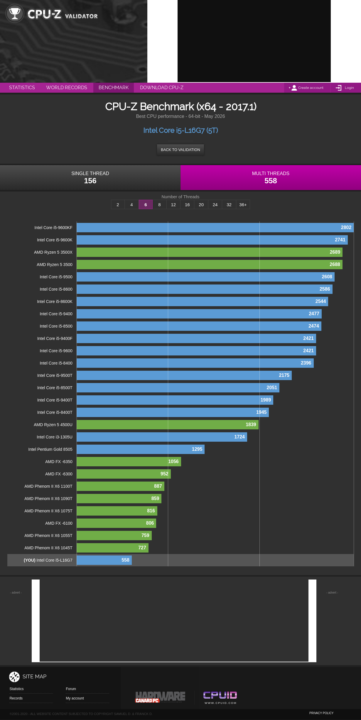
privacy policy (321, 713)
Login (349, 88)
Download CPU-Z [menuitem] (161, 87)
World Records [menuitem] (66, 87)
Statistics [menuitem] (22, 87)
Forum (71, 689)
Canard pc (160, 699)
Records (16, 698)
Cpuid (220, 699)
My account (75, 698)
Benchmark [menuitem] (114, 87)
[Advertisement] (254, 41)
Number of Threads (181, 196)
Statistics (16, 689)
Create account (310, 88)
